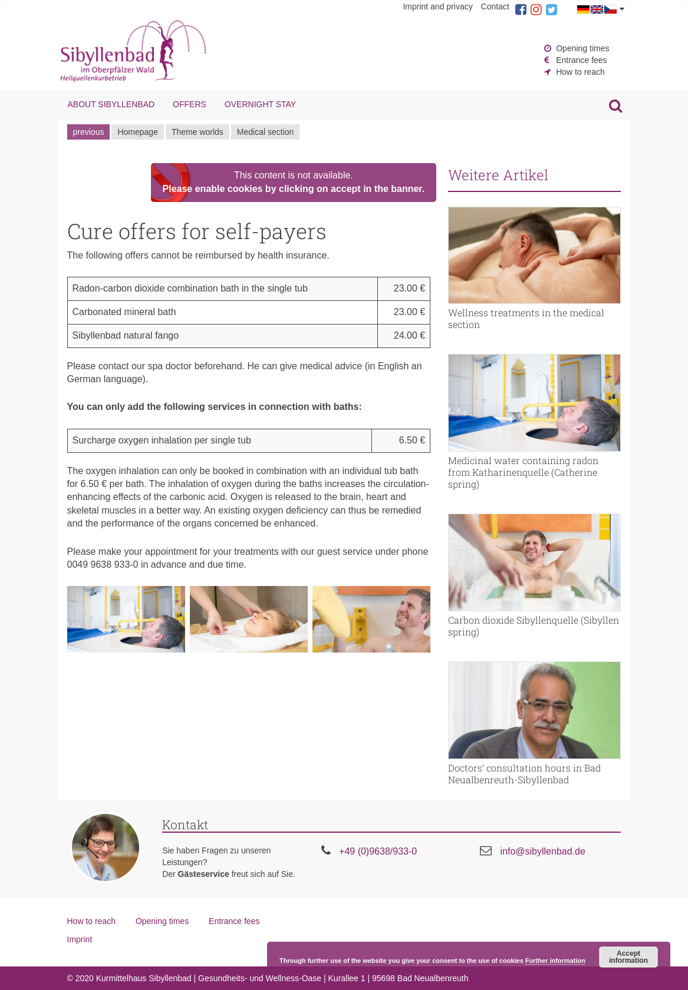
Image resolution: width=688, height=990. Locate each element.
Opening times (582, 48)
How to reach (580, 72)
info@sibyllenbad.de (542, 851)
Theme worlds (197, 132)
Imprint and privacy (437, 6)
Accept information (628, 957)
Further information (555, 960)
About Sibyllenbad (111, 104)
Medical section (265, 132)
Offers (189, 104)
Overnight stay (260, 104)
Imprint (80, 939)
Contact (495, 6)
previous (88, 132)
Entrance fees (581, 60)
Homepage (137, 132)
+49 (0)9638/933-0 (378, 851)
